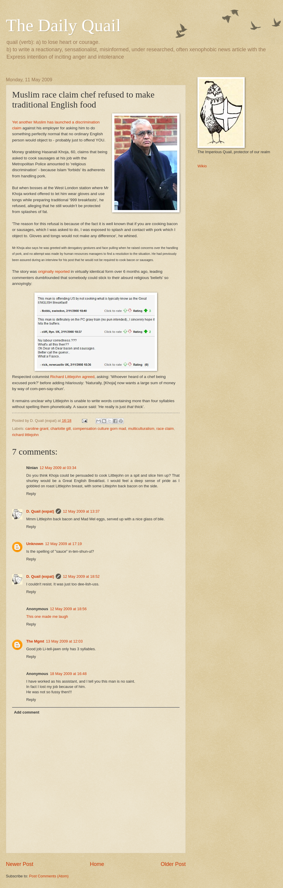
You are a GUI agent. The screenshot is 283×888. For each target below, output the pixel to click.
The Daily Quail (63, 25)
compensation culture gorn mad (99, 428)
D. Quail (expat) (40, 511)
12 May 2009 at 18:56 (68, 609)
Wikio (202, 166)
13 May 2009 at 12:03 (64, 641)
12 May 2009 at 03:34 (58, 468)
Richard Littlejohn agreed (72, 376)
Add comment (26, 712)
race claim (165, 428)
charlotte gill (60, 428)
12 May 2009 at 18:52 (81, 576)
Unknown (34, 544)
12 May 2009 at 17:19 (63, 544)
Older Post (173, 864)
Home (97, 864)
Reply (31, 493)
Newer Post (19, 864)
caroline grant (36, 428)
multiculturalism (141, 428)
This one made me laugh (47, 616)
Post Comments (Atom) (49, 876)
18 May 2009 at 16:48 (68, 673)
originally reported (54, 271)
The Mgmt (35, 641)
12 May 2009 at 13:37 (81, 511)
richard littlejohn (25, 435)
